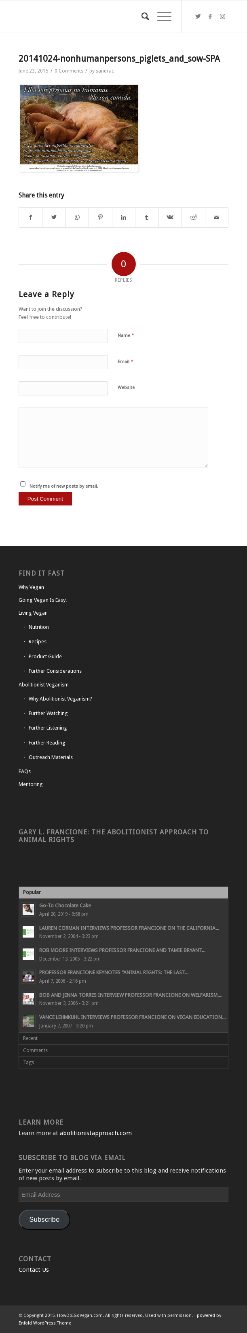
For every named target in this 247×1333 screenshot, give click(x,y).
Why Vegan (31, 587)
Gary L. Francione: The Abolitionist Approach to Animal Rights (114, 835)
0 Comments (69, 71)
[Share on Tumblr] (146, 217)
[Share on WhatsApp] (77, 217)
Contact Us (34, 1269)
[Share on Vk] (170, 217)
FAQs (25, 771)
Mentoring (31, 784)
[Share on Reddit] (193, 217)
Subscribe (44, 1219)
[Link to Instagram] (222, 16)
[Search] (141, 16)
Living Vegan (33, 613)
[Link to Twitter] (198, 16)
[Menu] (160, 16)
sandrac (105, 71)
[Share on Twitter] (53, 217)
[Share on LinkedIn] (123, 217)
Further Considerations (55, 671)
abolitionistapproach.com (96, 1133)
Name (126, 335)
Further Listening (48, 728)
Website (126, 387)
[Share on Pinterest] (100, 217)
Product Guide (45, 656)
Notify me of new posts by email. (64, 486)
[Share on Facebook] (30, 217)
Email (125, 361)
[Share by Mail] (216, 217)
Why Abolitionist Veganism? (60, 699)
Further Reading (47, 743)
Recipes (37, 641)
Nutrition (39, 627)
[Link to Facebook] (210, 16)
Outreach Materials (51, 757)
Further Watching (48, 713)
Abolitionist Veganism (44, 685)
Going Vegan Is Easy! (43, 600)
